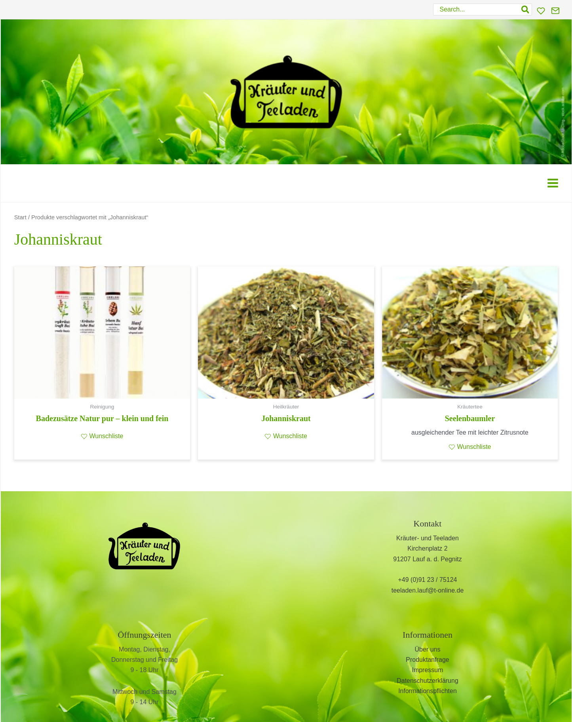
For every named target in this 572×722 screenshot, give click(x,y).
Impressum (427, 670)
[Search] (526, 9)
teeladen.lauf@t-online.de (427, 590)
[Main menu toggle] (552, 183)
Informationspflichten (427, 691)
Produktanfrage (427, 659)
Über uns (428, 649)
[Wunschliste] (541, 11)
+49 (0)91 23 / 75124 (427, 579)
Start (20, 217)
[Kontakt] (555, 10)
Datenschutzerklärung (427, 680)
